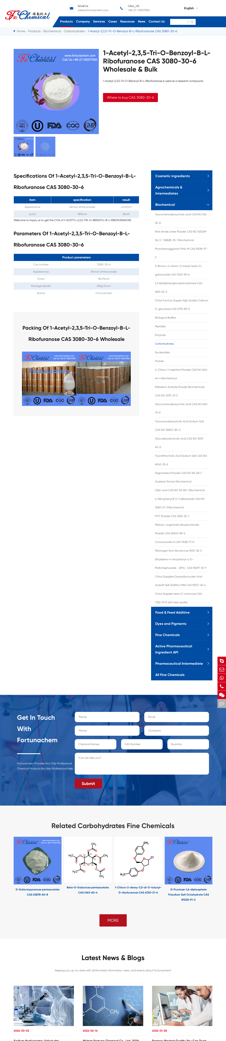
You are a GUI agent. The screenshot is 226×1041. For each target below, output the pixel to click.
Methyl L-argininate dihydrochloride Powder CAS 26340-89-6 (177, 529)
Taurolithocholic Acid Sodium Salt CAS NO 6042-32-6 (181, 460)
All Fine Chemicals (169, 675)
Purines (159, 361)
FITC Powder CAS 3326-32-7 (172, 516)
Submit (88, 783)
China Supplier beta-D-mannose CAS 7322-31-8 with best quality (178, 598)
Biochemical (52, 31)
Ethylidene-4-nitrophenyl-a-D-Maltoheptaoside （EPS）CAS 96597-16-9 (180, 563)
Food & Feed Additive (172, 612)
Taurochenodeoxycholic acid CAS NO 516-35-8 (181, 219)
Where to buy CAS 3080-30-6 (130, 97)
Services (99, 21)
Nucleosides (162, 352)
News (141, 21)
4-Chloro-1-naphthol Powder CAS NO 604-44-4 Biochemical (181, 374)
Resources (127, 21)
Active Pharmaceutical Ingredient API (173, 649)
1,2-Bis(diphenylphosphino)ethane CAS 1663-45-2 (178, 287)
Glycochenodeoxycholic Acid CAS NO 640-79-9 (181, 408)
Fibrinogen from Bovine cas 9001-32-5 (178, 550)
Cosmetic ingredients (172, 176)
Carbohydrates (74, 31)
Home (21, 31)
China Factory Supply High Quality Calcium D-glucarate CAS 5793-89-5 (181, 305)
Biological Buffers (165, 317)
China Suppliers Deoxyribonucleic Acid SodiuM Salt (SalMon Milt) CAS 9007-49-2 (180, 581)
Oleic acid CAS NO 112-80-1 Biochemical (180, 490)
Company (83, 21)
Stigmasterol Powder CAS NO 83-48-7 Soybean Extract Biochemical (178, 477)
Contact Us (157, 21)
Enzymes (160, 335)
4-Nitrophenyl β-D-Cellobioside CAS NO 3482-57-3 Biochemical (180, 503)
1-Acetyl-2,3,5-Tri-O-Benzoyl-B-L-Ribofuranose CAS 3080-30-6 (132, 31)
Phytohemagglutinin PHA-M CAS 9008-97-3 (181, 253)
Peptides (160, 326)
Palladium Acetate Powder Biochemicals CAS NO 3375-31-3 (180, 391)
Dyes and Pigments (170, 624)
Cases (112, 21)
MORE (113, 920)
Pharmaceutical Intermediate (179, 663)
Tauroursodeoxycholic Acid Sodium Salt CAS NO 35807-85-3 (179, 425)
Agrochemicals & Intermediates (168, 190)
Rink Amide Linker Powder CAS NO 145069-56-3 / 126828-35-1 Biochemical (181, 236)
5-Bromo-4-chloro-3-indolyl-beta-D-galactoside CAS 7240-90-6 (178, 270)
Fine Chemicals (167, 635)
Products (66, 21)
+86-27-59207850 (139, 10)
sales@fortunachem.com (93, 10)
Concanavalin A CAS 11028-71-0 (174, 542)
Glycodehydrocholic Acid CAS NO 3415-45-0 (179, 443)
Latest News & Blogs (113, 958)
